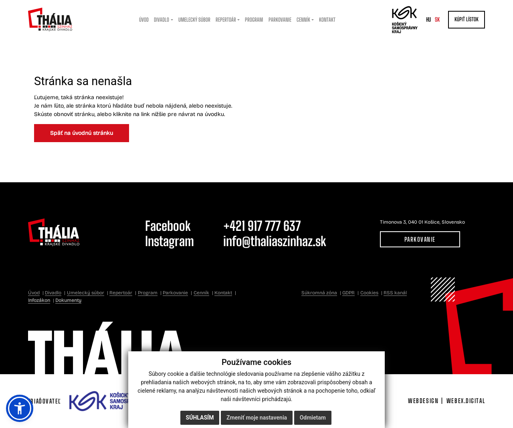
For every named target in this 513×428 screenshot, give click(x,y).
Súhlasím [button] (200, 417)
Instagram (169, 241)
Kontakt (223, 293)
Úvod (34, 293)
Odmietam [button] (313, 417)
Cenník (201, 293)
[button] (19, 408)
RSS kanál (395, 293)
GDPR (348, 293)
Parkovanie (420, 239)
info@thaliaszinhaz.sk (274, 241)
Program (148, 293)
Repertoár (120, 293)
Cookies (369, 293)
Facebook (168, 226)
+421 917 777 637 (262, 226)
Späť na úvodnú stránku (81, 133)
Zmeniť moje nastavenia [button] (256, 417)
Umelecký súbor (85, 293)
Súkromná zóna (319, 293)
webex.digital (465, 400)
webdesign (423, 400)
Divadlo (53, 293)
